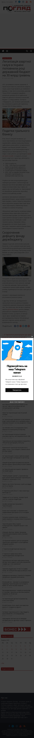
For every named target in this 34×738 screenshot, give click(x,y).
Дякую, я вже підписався (17, 402)
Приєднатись (17, 390)
